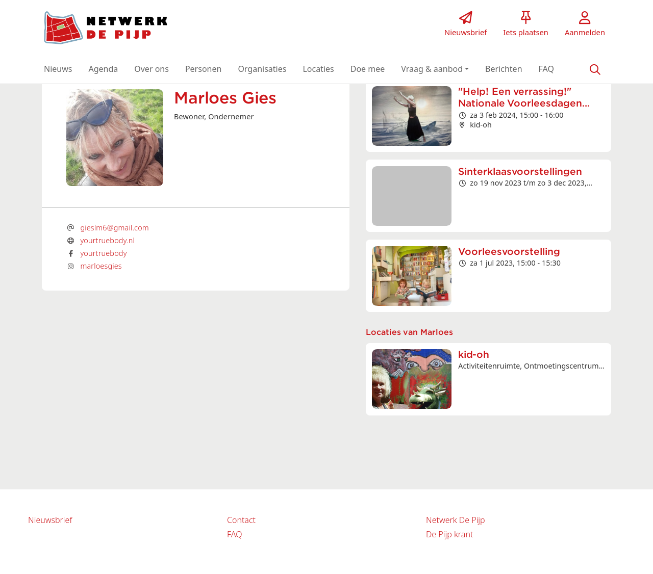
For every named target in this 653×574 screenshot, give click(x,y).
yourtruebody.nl (107, 240)
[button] (58, 69)
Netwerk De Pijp (455, 520)
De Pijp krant (449, 534)
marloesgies (100, 266)
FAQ (234, 534)
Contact (241, 520)
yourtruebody (103, 253)
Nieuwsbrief (50, 520)
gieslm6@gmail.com (114, 227)
